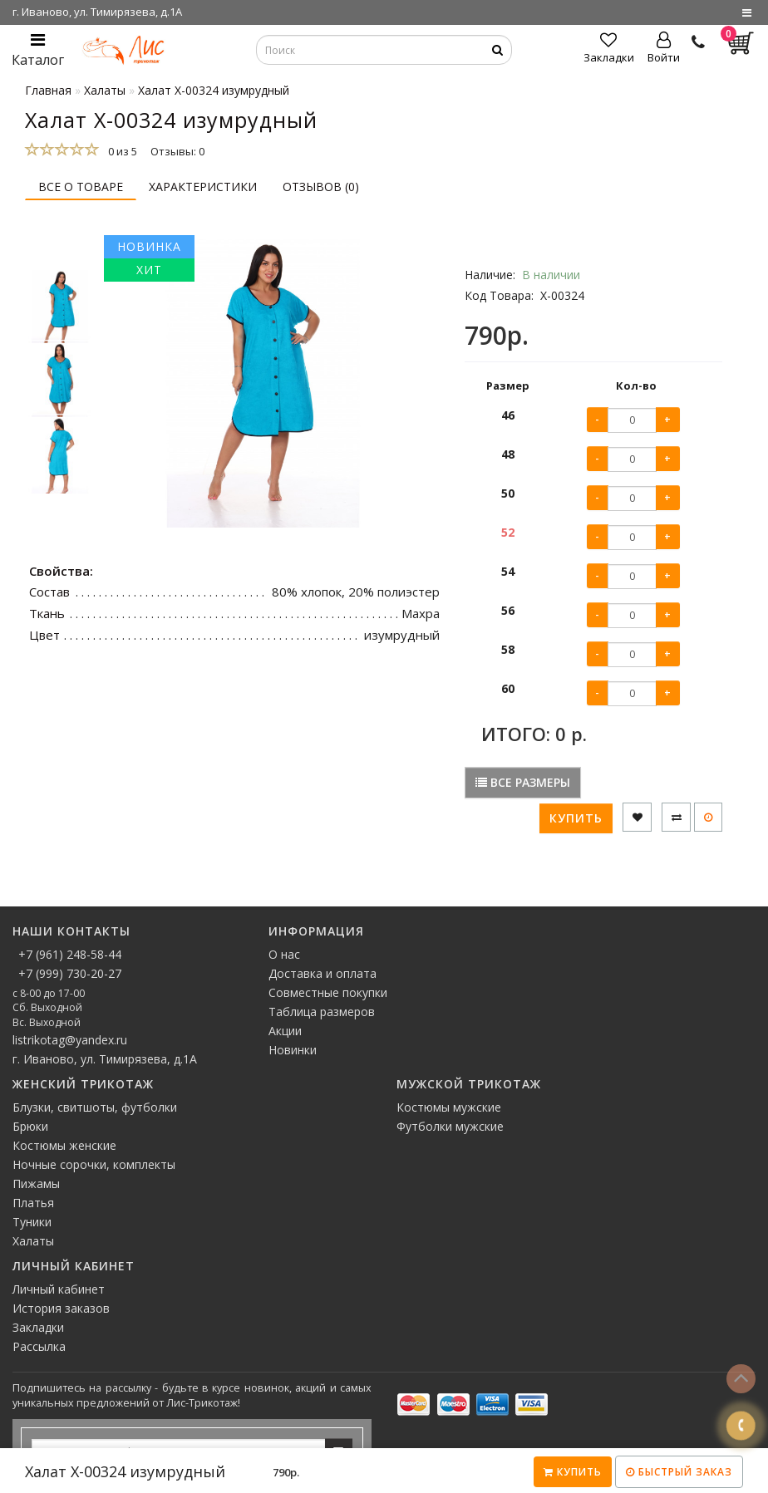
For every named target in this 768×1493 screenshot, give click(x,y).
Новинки (292, 1050)
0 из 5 (120, 151)
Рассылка (39, 1346)
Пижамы (36, 1183)
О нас (284, 954)
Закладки (38, 1327)
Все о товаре (80, 186)
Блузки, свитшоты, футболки (94, 1107)
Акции (285, 1031)
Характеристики (203, 186)
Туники (32, 1222)
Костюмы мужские (448, 1107)
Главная (48, 90)
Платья (33, 1203)
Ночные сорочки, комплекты (93, 1164)
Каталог (38, 50)
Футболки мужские (450, 1126)
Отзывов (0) (321, 186)
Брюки (30, 1126)
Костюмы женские (64, 1145)
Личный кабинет (58, 1289)
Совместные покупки (327, 992)
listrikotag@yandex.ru (69, 1040)
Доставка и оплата (322, 973)
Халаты (33, 1241)
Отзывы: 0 (177, 151)
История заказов (61, 1308)
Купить (573, 1472)
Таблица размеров (321, 1011)
